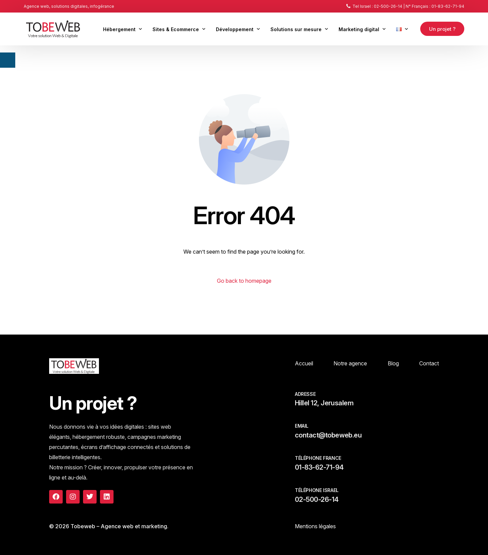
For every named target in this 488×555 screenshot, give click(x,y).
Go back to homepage (244, 280)
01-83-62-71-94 (319, 467)
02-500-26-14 (317, 499)
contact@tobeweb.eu (328, 435)
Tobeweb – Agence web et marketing (118, 526)
